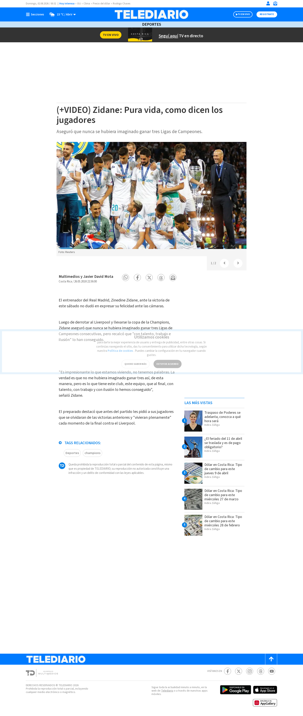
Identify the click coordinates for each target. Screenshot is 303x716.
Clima (87, 3)
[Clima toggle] (61, 14)
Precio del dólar (102, 3)
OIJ (79, 3)
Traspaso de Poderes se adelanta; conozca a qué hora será (224, 417)
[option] (151, 199)
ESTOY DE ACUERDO (168, 357)
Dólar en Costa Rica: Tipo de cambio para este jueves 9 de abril (221, 469)
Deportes (151, 24)
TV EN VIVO (240, 14)
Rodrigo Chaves (123, 3)
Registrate (266, 14)
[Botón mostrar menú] (36, 14)
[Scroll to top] (271, 659)
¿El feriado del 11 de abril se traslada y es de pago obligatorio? (223, 443)
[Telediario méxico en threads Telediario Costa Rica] (260, 671)
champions (92, 457)
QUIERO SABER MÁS (135, 357)
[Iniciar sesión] (268, 3)
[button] (125, 277)
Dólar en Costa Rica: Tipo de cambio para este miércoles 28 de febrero (221, 523)
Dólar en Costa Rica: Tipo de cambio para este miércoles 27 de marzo (221, 497)
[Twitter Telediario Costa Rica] (238, 671)
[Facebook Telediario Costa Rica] (227, 671)
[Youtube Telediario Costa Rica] (271, 671)
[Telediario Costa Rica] (151, 14)
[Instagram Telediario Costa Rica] (249, 671)
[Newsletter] (275, 4)
